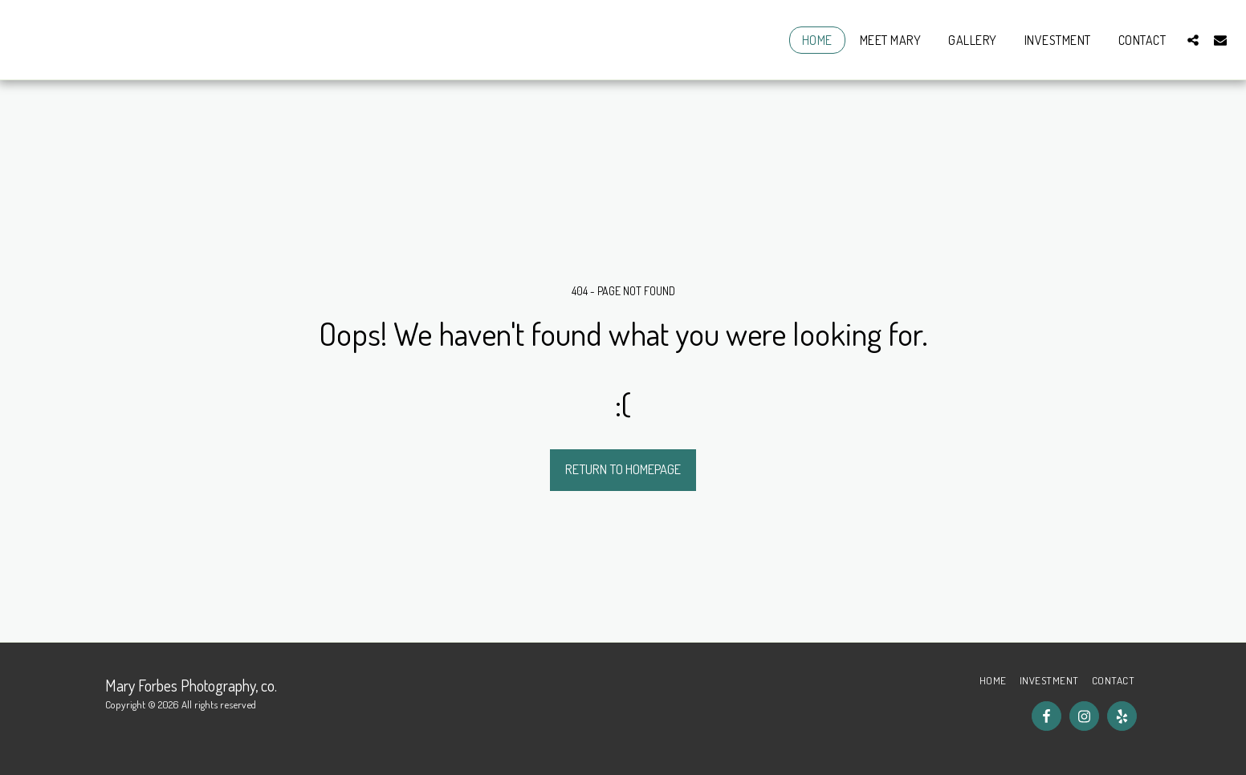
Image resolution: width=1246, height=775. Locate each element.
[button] (1193, 40)
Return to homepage (623, 469)
